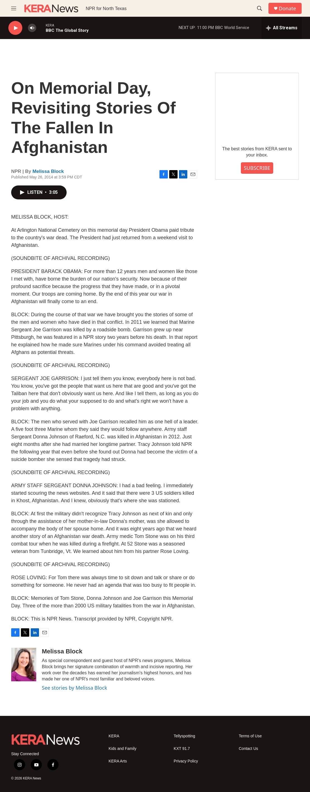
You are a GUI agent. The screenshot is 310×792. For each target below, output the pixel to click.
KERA (114, 736)
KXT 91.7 (182, 749)
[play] (15, 28)
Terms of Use (250, 736)
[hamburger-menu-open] (13, 8)
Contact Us (248, 749)
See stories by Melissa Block (74, 687)
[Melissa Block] (23, 664)
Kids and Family (123, 749)
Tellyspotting (184, 736)
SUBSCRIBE (257, 168)
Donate (287, 8)
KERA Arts (118, 761)
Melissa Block (48, 171)
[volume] (32, 28)
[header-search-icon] (259, 8)
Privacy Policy (186, 761)
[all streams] (282, 28)
